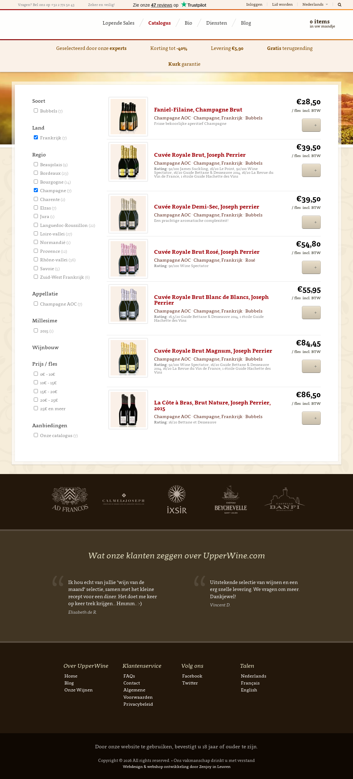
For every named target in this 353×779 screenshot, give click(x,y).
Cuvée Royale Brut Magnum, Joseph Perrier (213, 351)
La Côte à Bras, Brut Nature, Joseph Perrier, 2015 (212, 405)
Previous (21, 600)
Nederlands (315, 4)
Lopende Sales (119, 23)
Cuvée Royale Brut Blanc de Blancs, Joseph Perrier (211, 300)
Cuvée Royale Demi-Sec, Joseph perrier (206, 207)
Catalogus (159, 23)
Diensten (216, 23)
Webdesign (133, 766)
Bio (188, 23)
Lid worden (282, 4)
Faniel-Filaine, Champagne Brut (198, 110)
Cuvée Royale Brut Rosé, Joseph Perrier (207, 252)
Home (70, 676)
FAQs (129, 676)
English (249, 689)
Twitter (190, 682)
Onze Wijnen (78, 689)
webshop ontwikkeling (168, 766)
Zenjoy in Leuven (214, 766)
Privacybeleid (138, 704)
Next (46, 499)
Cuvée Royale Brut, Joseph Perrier (200, 155)
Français (250, 682)
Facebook (192, 676)
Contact (131, 682)
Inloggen (254, 4)
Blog (246, 23)
